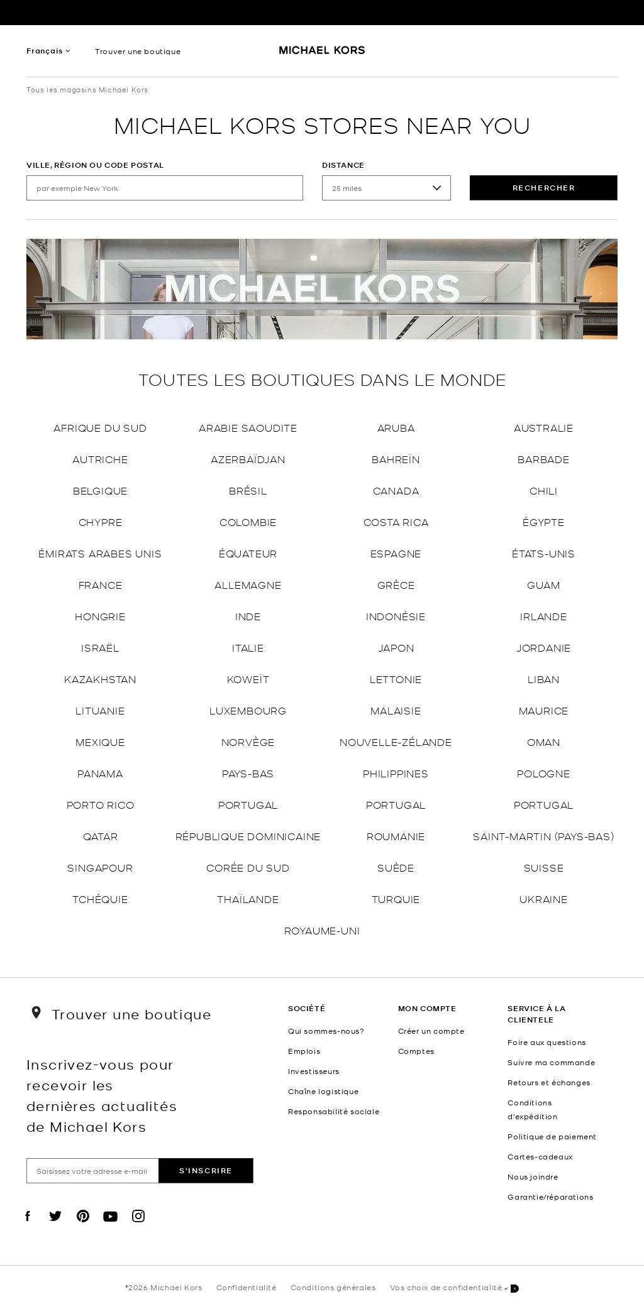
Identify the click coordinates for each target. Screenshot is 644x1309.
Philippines (396, 772)
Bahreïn (396, 458)
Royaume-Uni (322, 929)
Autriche (100, 458)
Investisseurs (314, 1071)
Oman (543, 741)
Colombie (248, 521)
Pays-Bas (248, 772)
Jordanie (543, 647)
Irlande (543, 615)
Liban (544, 678)
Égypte (544, 521)
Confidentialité (246, 1287)
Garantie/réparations (550, 1196)
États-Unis (543, 552)
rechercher (544, 187)
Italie (248, 647)
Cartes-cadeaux (540, 1156)
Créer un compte (431, 1031)
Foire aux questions (547, 1042)
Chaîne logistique (323, 1091)
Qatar (100, 835)
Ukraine (543, 898)
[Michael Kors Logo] (322, 54)
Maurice (544, 709)
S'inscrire (206, 1170)
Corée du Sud (248, 867)
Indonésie (396, 615)
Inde (248, 615)
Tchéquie (100, 898)
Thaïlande (248, 898)
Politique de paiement (552, 1136)
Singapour (100, 867)
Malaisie (395, 709)
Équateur (248, 552)
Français (44, 50)
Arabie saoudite (248, 427)
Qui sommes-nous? (326, 1031)
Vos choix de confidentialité (454, 1288)
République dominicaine (248, 835)
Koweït (248, 678)
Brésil (248, 489)
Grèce (396, 584)
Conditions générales (333, 1287)
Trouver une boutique (137, 51)
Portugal (248, 804)
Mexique (100, 741)
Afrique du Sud (100, 427)
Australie (544, 427)
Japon (396, 647)
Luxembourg (248, 709)
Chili (544, 489)
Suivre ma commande (551, 1062)
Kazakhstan (100, 678)
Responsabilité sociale (333, 1111)
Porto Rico (101, 804)
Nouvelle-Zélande (396, 741)
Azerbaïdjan (248, 458)
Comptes (416, 1051)
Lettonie (396, 678)
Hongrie (100, 615)
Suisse (544, 867)
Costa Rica (396, 521)
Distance (343, 165)
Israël (100, 647)
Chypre (101, 521)
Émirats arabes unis (100, 552)
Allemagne (247, 584)
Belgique (100, 489)
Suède (395, 867)
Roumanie (396, 835)
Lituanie (100, 709)
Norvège (248, 741)
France (101, 584)
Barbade (544, 458)
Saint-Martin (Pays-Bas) (543, 835)
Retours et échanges (549, 1082)
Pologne (543, 772)
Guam (543, 584)
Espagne (396, 552)
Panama (100, 772)
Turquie (396, 898)
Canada (396, 489)
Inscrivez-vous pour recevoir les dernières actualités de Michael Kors (101, 1094)
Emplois (304, 1051)
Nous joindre (533, 1176)
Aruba (396, 427)
